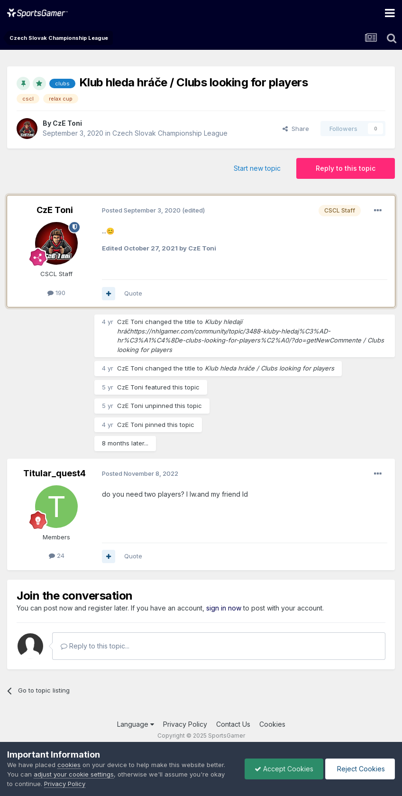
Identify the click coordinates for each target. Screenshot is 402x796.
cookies (69, 764)
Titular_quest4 (54, 473)
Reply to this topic (345, 168)
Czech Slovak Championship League (170, 133)
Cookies (272, 724)
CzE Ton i (67, 123)
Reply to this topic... (95, 646)
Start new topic (257, 168)
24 (56, 555)
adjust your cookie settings (74, 774)
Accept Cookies (284, 769)
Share (296, 128)
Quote (133, 293)
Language (135, 724)
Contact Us (233, 724)
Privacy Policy (185, 724)
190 (56, 292)
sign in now (223, 608)
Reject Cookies (360, 769)
